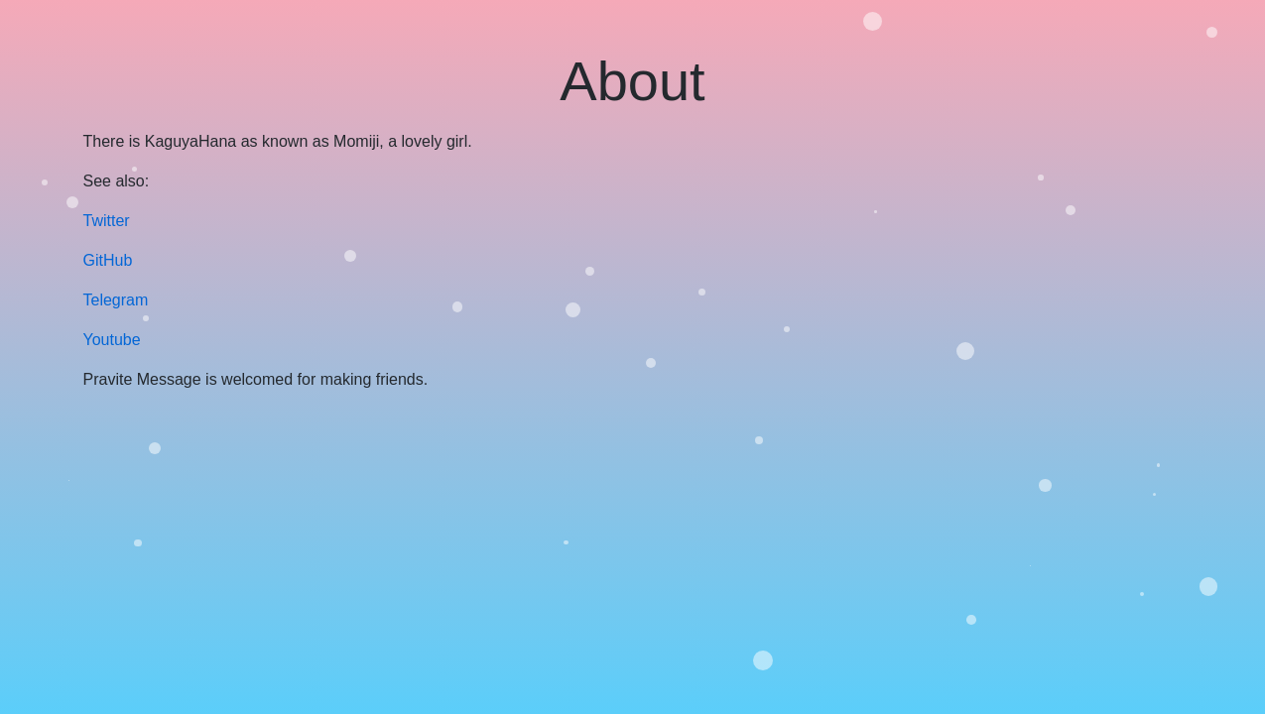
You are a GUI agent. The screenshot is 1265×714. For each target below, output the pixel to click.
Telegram (116, 300)
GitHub (108, 260)
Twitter (106, 220)
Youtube (112, 339)
